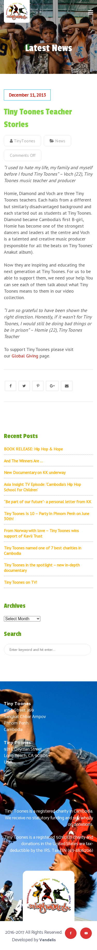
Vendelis (47, 940)
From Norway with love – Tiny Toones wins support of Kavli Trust (41, 533)
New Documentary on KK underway (34, 472)
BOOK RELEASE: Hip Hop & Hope (33, 448)
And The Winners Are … (23, 460)
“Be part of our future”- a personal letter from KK (47, 501)
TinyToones (22, 141)
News (60, 141)
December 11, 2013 (27, 95)
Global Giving (25, 356)
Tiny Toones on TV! (20, 582)
